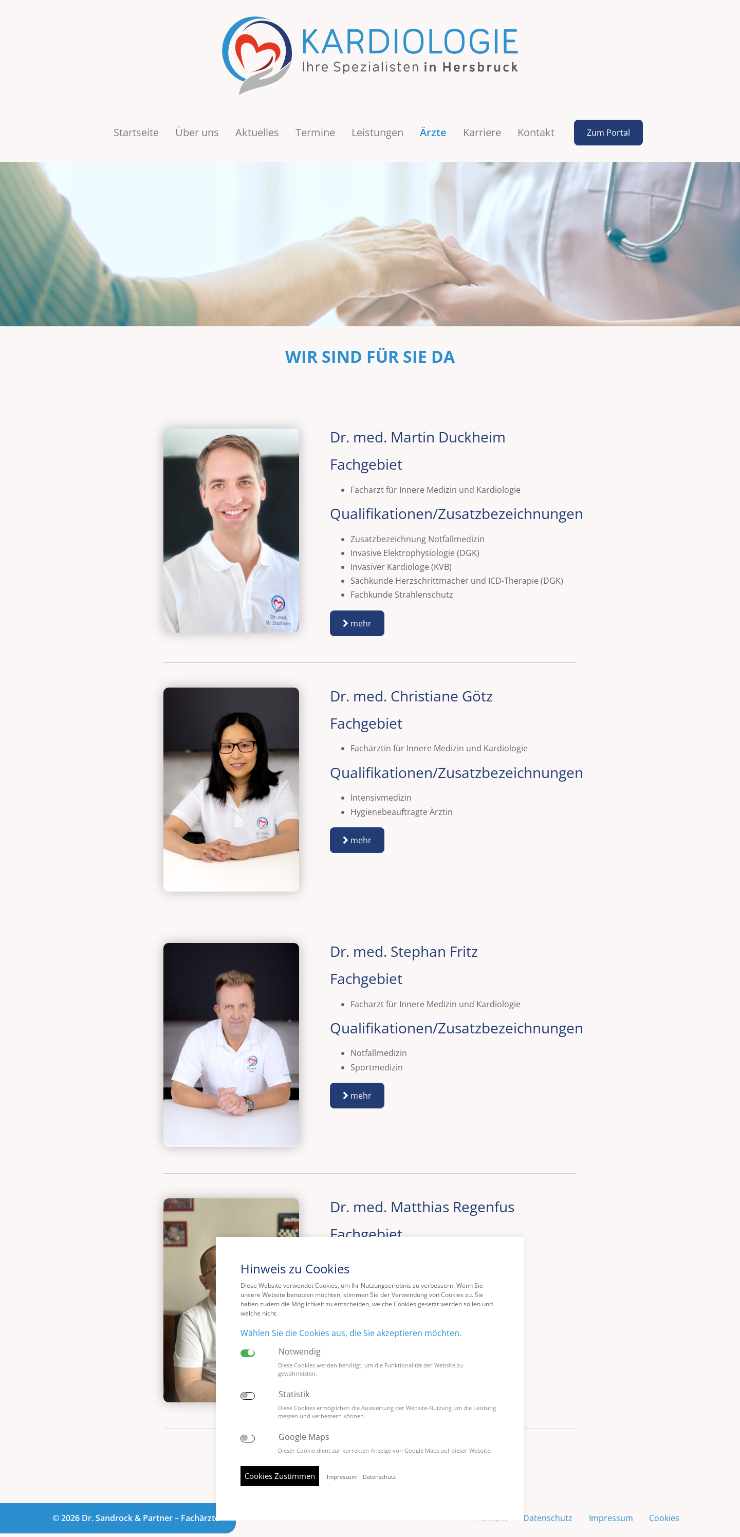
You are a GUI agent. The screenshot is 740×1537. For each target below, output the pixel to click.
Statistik (294, 1394)
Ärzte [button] (433, 111)
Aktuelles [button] (257, 111)
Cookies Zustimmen (280, 1476)
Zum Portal (608, 111)
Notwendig (300, 1351)
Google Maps (304, 1437)
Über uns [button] (197, 111)
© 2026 (135, 1497)
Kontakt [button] (535, 111)
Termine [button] (315, 111)
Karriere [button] (482, 111)
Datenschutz (547, 1497)
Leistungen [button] (377, 111)
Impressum (610, 1497)
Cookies (664, 1497)
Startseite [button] (136, 111)
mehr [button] (357, 601)
